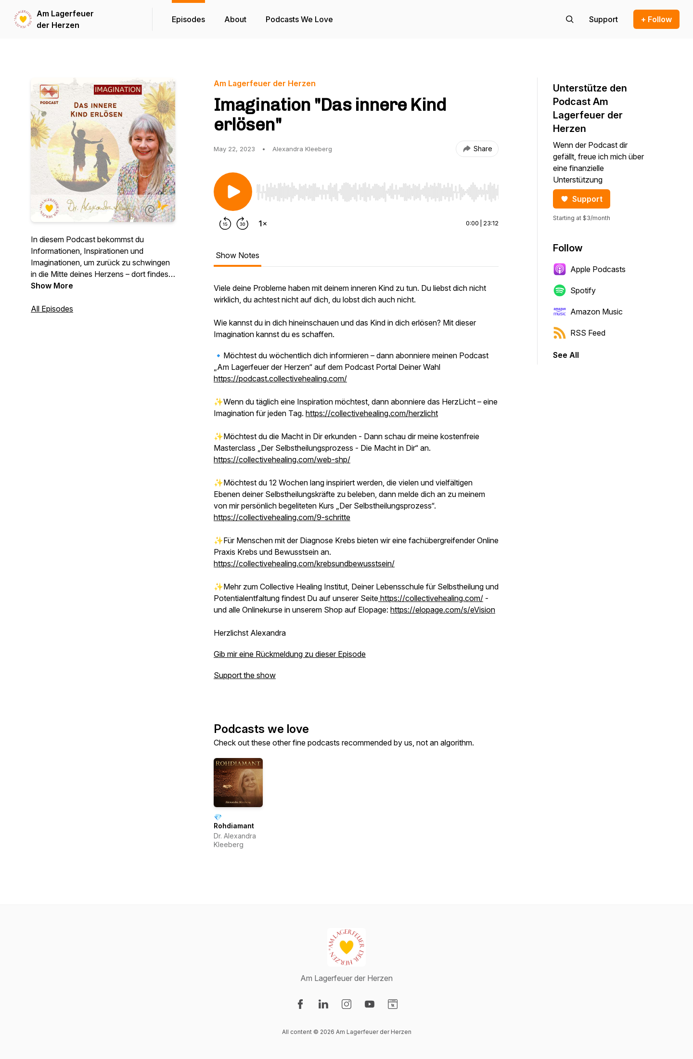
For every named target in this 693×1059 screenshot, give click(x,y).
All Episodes (52, 309)
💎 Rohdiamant (234, 821)
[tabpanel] (356, 486)
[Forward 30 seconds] (242, 223)
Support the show (245, 675)
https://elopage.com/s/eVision (442, 609)
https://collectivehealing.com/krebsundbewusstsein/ (304, 563)
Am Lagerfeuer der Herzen (65, 19)
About (235, 19)
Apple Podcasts (589, 269)
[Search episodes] (570, 19)
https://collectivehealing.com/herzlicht (372, 413)
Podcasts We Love (299, 19)
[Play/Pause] (233, 191)
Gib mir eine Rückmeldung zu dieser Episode (290, 654)
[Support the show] (603, 19)
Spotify (574, 290)
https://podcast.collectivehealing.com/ (280, 378)
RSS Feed (579, 333)
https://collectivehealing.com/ (430, 598)
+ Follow (656, 19)
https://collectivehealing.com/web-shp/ (282, 459)
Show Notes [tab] (237, 255)
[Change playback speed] (262, 223)
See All (566, 355)
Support (582, 199)
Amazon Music (588, 311)
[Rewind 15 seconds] (225, 223)
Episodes (188, 19)
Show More (52, 285)
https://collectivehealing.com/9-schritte (282, 517)
